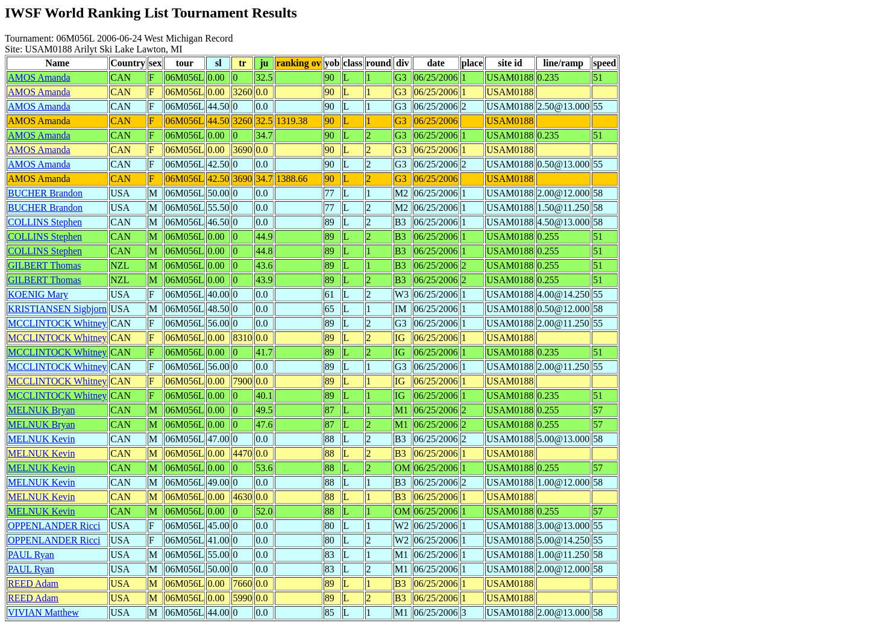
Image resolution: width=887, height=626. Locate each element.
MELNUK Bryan (41, 410)
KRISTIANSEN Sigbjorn (57, 309)
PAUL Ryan (31, 554)
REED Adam (33, 583)
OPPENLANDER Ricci (54, 526)
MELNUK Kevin (41, 439)
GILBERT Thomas (44, 265)
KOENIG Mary (38, 294)
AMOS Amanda (39, 77)
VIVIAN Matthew (43, 612)
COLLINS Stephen (45, 222)
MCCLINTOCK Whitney (57, 323)
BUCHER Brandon (45, 193)
